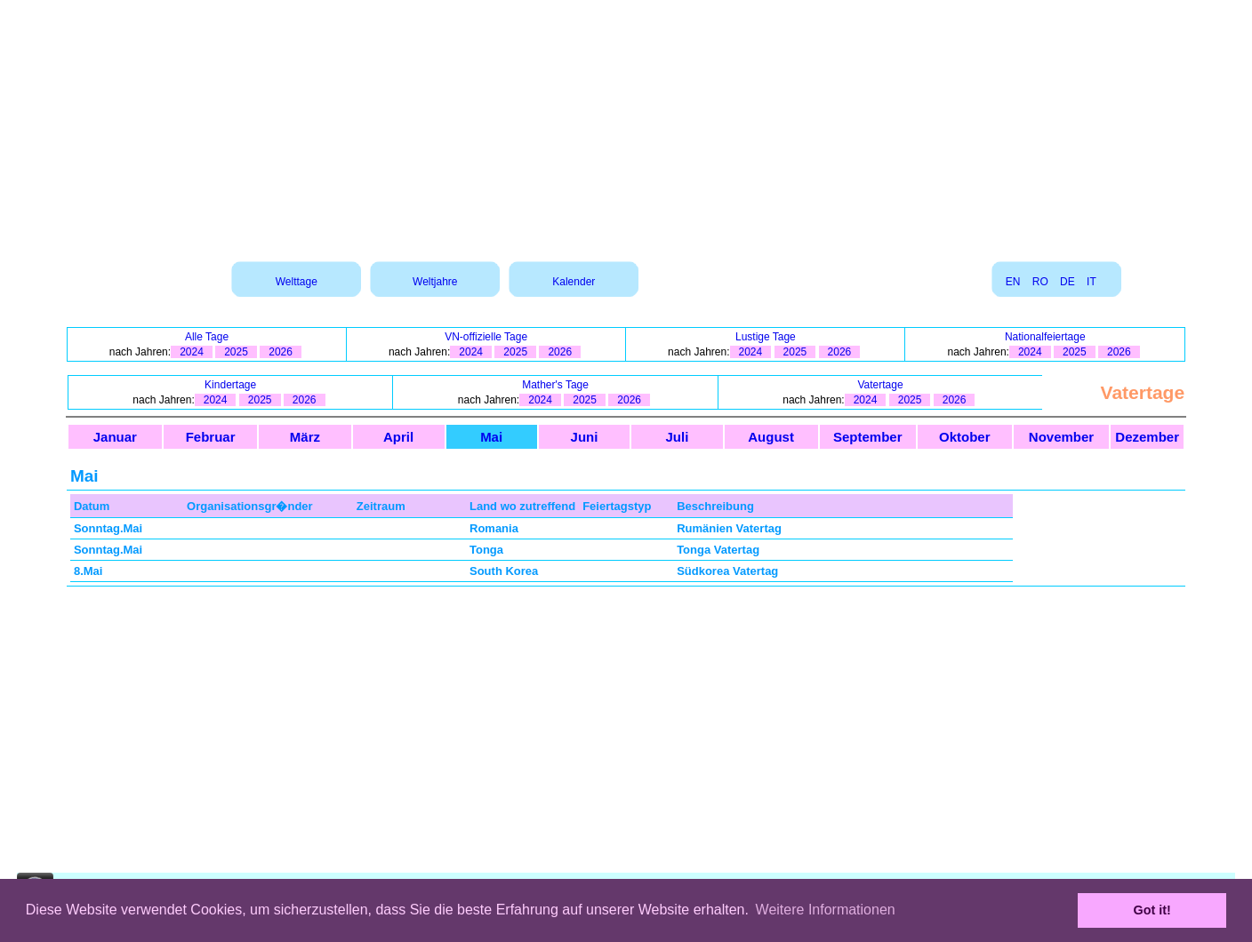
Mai (491, 436)
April (398, 436)
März (305, 436)
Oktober (965, 436)
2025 (236, 352)
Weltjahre (435, 281)
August (771, 436)
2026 (281, 352)
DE (1067, 281)
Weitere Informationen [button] (825, 909)
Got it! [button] (1152, 910)
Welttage (296, 281)
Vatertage (880, 385)
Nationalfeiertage (1045, 337)
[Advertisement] (626, 124)
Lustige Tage (765, 337)
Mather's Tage (555, 385)
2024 (192, 352)
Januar (115, 436)
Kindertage (230, 385)
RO (1040, 281)
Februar (211, 436)
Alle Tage (207, 337)
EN (1013, 281)
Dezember (1147, 436)
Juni (584, 436)
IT (1091, 281)
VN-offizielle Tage (486, 337)
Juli (677, 436)
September (868, 436)
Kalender (573, 281)
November (1061, 436)
